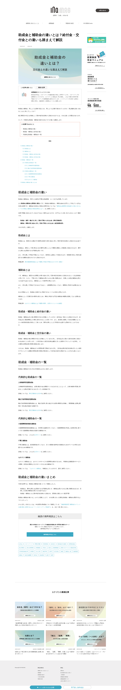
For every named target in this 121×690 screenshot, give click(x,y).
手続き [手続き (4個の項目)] (44, 548)
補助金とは (27, 151)
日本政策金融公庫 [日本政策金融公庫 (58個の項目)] (23, 551)
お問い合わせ (102, 10)
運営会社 (63, 671)
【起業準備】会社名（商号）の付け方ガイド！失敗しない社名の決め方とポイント (29, 624)
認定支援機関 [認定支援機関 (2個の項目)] (28, 555)
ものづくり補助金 (31, 179)
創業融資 (51, 23)
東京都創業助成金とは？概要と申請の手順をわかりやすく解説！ (44, 262)
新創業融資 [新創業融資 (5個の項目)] (56, 548)
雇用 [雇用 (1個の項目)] (52, 555)
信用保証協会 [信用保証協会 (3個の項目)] (72, 544)
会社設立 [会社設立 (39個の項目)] (53, 544)
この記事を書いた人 (27, 87)
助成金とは (27, 148)
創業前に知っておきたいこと (44, 671)
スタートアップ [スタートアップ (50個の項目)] (28, 544)
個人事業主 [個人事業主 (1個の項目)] (22, 548)
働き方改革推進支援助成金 (34, 168)
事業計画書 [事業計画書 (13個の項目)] (37, 544)
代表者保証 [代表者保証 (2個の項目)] (45, 544)
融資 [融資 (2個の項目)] (62, 551)
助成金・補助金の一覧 (27, 160)
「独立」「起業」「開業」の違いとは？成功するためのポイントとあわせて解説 (60, 653)
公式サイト (37, 435)
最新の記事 (41, 87)
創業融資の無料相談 (65, 679)
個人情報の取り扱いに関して (67, 673)
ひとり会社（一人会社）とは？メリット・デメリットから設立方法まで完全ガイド (91, 653)
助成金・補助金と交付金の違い (33, 157)
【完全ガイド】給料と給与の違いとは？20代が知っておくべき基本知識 (60, 624)
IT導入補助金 (30, 177)
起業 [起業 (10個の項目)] (47, 555)
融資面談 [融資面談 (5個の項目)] (76, 551)
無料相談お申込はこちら (50, 534)
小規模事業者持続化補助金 (34, 174)
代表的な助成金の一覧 (30, 163)
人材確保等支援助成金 (33, 165)
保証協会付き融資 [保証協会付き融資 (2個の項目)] (61, 544)
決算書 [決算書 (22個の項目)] (32, 551)
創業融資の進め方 (42, 676)
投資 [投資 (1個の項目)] (50, 548)
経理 (74, 620)
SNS (117, 680)
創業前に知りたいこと (32, 23)
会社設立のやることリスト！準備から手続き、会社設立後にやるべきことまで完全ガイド (91, 624)
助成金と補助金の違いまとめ (29, 182)
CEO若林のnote (88, 23)
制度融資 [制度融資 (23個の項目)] (38, 548)
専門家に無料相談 (77, 687)
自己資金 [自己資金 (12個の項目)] (56, 551)
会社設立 (39, 620)
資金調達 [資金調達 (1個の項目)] (42, 555)
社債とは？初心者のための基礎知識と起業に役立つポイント (29, 653)
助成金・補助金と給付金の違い (33, 154)
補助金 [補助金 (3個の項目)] (20, 555)
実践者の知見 (70, 23)
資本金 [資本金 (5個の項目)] (35, 555)
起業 (43, 620)
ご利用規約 (63, 676)
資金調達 (39, 649)
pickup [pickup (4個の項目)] (20, 544)
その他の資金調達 (42, 679)
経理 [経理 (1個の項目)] (51, 551)
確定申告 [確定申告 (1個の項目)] (45, 551)
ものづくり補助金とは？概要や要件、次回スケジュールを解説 (43, 303)
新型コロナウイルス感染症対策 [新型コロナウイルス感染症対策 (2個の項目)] (68, 548)
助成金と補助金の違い (27, 146)
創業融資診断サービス (65, 682)
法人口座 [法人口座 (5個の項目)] (38, 551)
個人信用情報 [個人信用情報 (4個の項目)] (30, 548)
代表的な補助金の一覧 (30, 171)
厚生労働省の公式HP (35, 393)
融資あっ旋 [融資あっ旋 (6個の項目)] (68, 551)
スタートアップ (97, 649)
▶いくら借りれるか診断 (45, 687)
